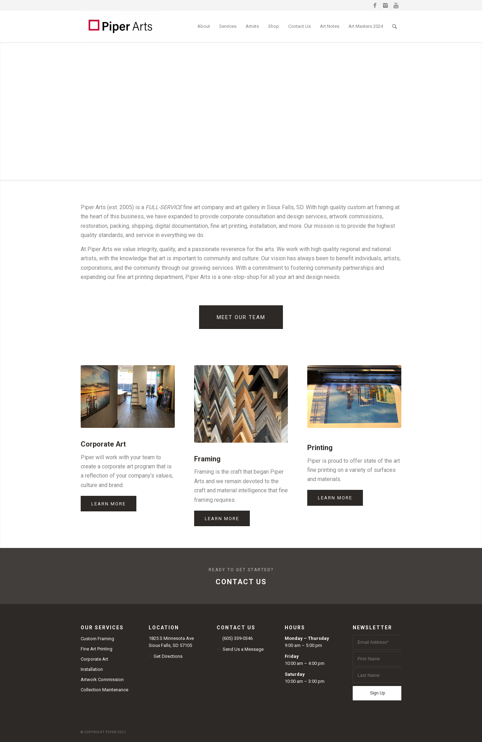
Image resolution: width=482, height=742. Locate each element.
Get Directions (168, 656)
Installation (92, 669)
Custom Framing (97, 638)
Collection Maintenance (104, 689)
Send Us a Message (243, 649)
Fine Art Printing (96, 648)
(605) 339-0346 (237, 638)
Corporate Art (94, 659)
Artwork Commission (102, 679)
